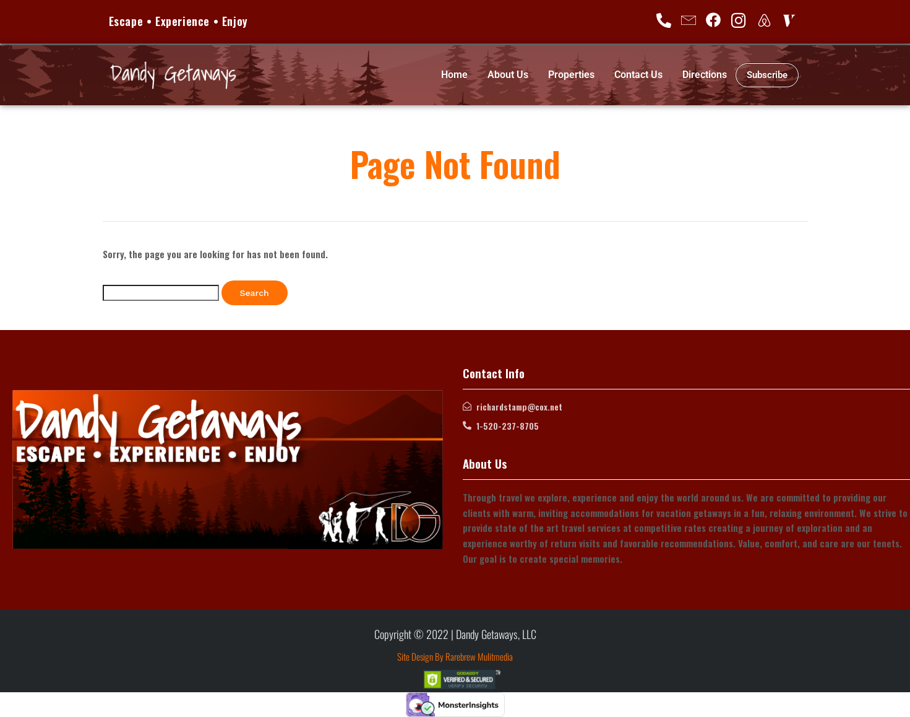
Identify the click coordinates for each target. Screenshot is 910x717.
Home (454, 74)
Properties (571, 74)
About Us (507, 74)
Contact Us (638, 74)
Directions (704, 74)
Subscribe (767, 74)
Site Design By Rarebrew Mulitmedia (455, 656)
